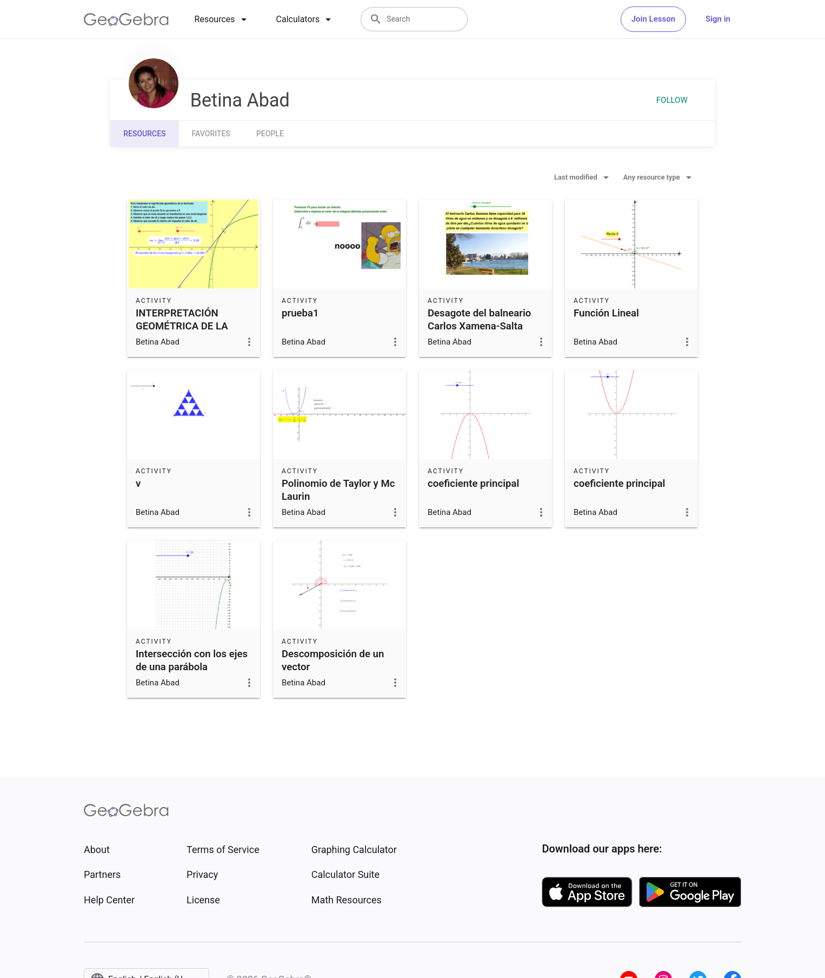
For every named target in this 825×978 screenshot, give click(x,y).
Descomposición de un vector (333, 660)
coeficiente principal (473, 484)
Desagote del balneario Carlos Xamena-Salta (479, 319)
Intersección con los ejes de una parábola (192, 660)
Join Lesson (653, 19)
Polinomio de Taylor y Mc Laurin (338, 490)
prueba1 (300, 313)
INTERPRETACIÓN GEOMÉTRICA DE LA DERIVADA (182, 326)
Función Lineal (606, 313)
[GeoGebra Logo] (126, 19)
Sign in (718, 19)
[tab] (222, 19)
